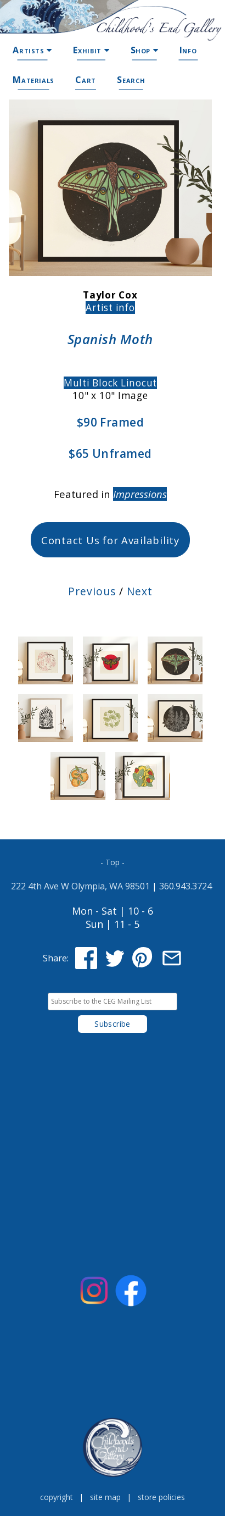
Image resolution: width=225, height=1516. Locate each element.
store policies (161, 1497)
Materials (33, 80)
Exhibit (91, 50)
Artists (32, 50)
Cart (85, 80)
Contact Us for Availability (110, 540)
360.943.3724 (185, 886)
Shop (145, 50)
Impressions (140, 494)
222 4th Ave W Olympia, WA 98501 (80, 886)
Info (188, 50)
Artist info (110, 307)
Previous (92, 591)
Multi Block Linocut (110, 383)
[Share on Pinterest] (143, 958)
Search (131, 80)
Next (140, 591)
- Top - (112, 862)
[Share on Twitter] (115, 958)
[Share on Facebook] (86, 958)
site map (105, 1497)
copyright (56, 1497)
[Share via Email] (172, 958)
